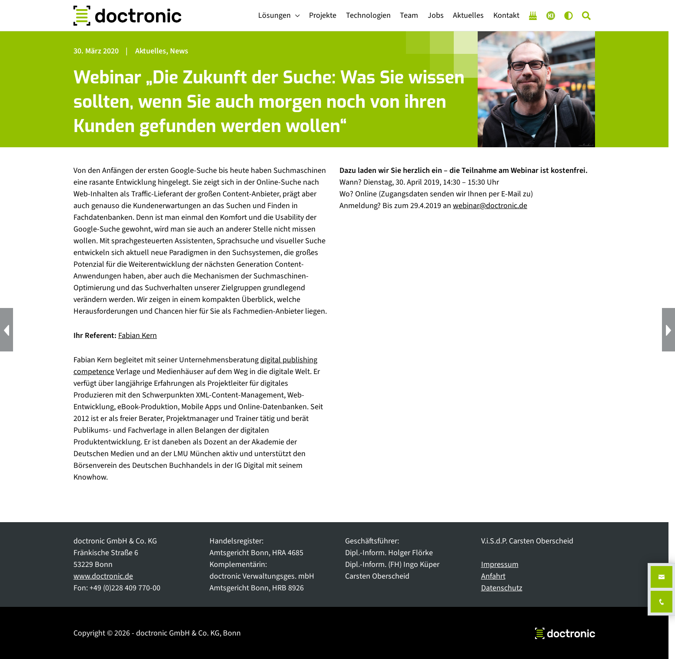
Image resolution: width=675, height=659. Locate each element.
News (179, 51)
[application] (295, 15)
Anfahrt (493, 576)
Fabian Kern (137, 335)
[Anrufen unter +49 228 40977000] (661, 602)
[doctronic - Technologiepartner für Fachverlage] (127, 16)
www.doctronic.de (103, 576)
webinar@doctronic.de (490, 205)
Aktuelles (150, 51)
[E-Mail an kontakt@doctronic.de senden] (661, 577)
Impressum (500, 564)
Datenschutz (501, 588)
